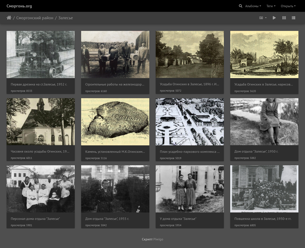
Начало (9, 18)
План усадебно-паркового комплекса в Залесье (190, 152)
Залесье (65, 18)
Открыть (287, 6)
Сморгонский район (34, 18)
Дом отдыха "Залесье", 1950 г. (256, 151)
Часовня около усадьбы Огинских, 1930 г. (41, 151)
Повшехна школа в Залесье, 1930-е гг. (262, 219)
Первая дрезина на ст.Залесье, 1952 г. (39, 84)
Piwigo (158, 239)
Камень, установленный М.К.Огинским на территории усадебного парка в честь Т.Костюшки (115, 152)
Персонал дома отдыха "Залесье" (35, 219)
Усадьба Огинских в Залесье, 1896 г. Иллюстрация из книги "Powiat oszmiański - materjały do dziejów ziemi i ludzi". (190, 84)
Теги (269, 6)
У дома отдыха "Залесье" (178, 219)
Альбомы (252, 6)
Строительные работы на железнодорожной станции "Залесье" (115, 84)
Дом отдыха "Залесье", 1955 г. (107, 219)
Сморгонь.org (19, 6)
